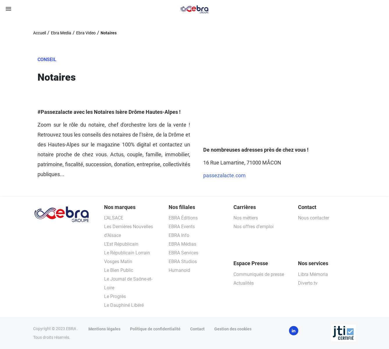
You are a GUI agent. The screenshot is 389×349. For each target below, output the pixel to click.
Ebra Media (61, 33)
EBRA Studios (183, 261)
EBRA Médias (182, 244)
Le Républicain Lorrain (127, 253)
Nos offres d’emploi (253, 226)
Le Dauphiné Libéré (124, 305)
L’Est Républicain (121, 244)
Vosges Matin (118, 261)
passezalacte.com (224, 175)
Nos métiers (245, 218)
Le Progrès (115, 296)
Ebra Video (86, 33)
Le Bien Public (118, 270)
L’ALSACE (113, 218)
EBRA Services (183, 253)
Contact (197, 329)
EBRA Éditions (183, 218)
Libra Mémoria (313, 274)
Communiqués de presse (258, 274)
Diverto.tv (307, 283)
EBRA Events (182, 226)
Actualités (243, 283)
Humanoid (179, 270)
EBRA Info (179, 235)
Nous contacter (313, 218)
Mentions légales (104, 329)
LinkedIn (293, 330)
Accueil (39, 33)
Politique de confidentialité (155, 329)
